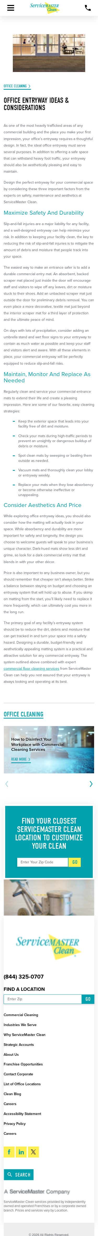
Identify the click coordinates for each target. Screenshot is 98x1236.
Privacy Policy (15, 1124)
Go (75, 862)
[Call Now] (88, 8)
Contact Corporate (18, 1074)
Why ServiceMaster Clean (24, 1035)
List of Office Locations (22, 1084)
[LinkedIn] (21, 1152)
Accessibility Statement (22, 1114)
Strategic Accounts (19, 1044)
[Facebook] (9, 1152)
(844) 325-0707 (24, 977)
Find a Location (24, 989)
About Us (11, 1054)
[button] (10, 8)
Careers (10, 1104)
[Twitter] (33, 1152)
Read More (19, 759)
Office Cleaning (15, 86)
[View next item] (90, 784)
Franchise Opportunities (23, 1064)
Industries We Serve (20, 1025)
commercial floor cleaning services (31, 668)
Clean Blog (12, 1094)
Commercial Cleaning (21, 1015)
